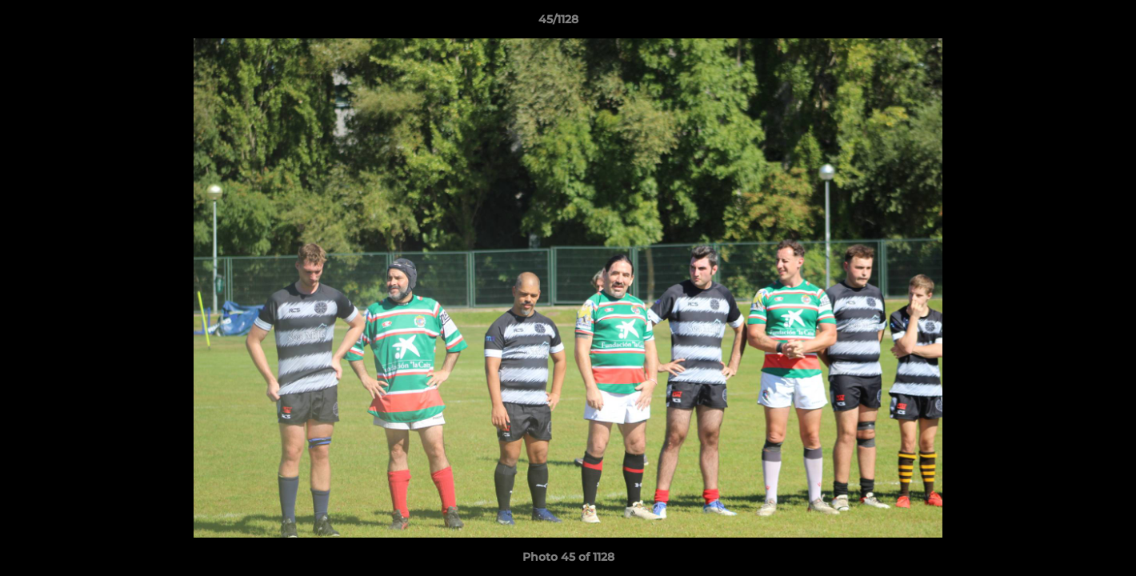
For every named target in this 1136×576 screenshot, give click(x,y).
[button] (1068, 23)
